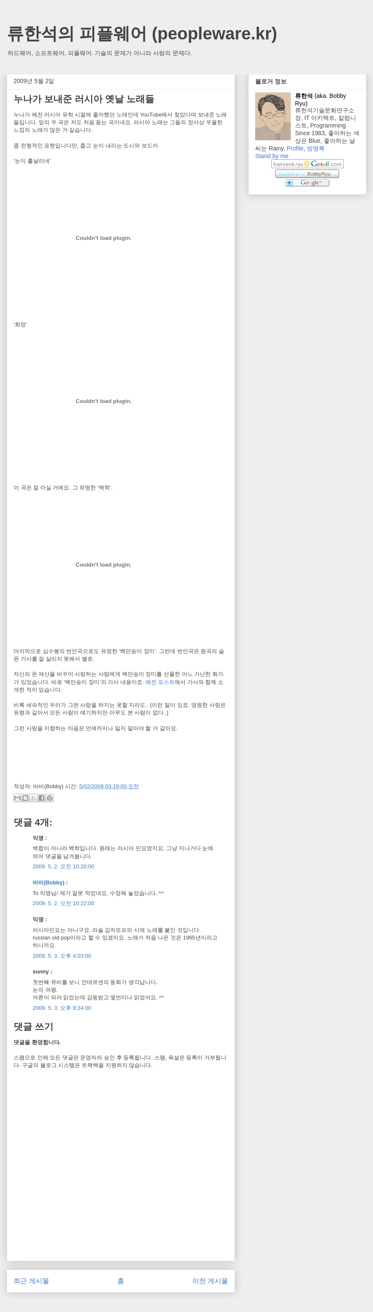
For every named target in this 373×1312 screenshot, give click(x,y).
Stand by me (272, 156)
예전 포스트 (160, 682)
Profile (295, 148)
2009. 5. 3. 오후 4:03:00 (62, 956)
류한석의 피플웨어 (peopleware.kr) (142, 33)
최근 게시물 (31, 1280)
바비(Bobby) (48, 882)
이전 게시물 (210, 1280)
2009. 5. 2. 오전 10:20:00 (63, 866)
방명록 (316, 148)
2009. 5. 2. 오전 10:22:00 (63, 903)
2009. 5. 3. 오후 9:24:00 (62, 1008)
